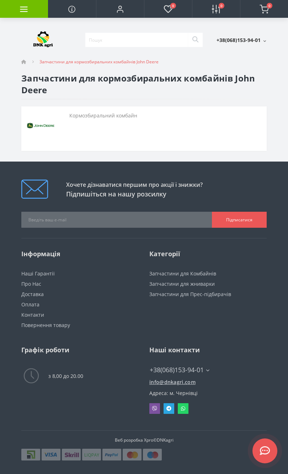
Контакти (32, 314)
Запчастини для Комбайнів (182, 273)
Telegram (168, 408)
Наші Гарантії (38, 273)
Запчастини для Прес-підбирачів (190, 294)
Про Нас (31, 283)
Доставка (32, 294)
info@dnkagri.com (172, 382)
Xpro (148, 440)
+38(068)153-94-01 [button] (179, 370)
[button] (120, 9)
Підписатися (239, 220)
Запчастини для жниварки (182, 283)
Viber (154, 408)
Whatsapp (183, 408)
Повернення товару (45, 325)
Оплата (30, 304)
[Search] (195, 40)
